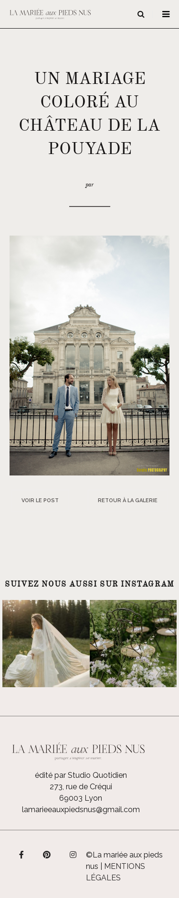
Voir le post (40, 500)
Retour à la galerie (128, 500)
